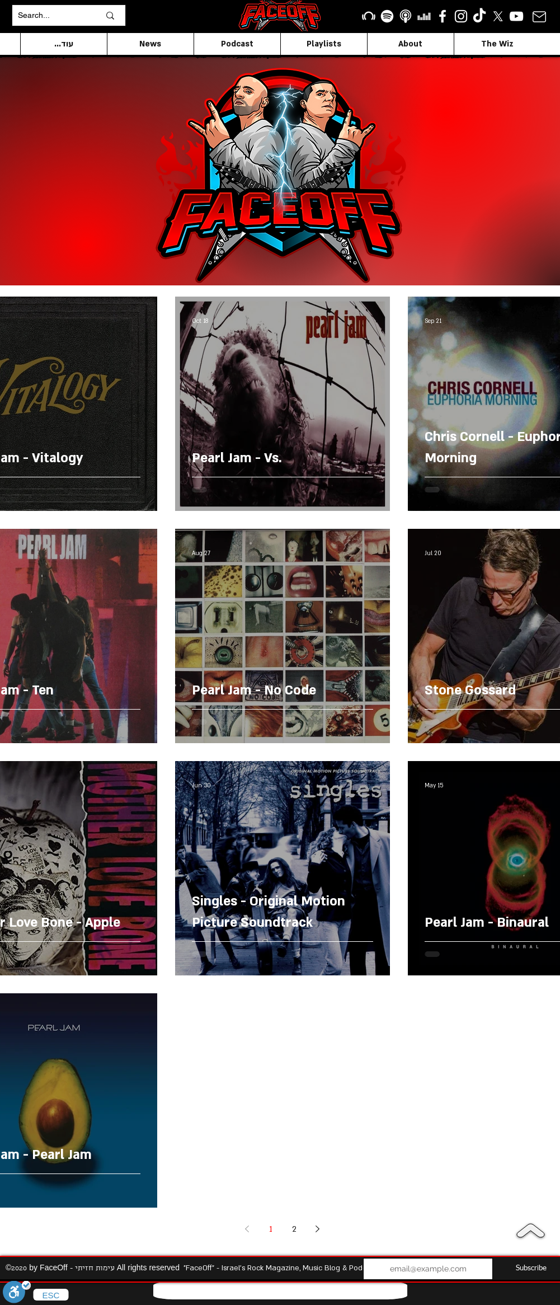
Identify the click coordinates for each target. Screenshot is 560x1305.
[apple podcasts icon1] (405, 16)
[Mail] (539, 16)
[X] (498, 16)
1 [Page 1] (270, 1229)
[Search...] (50, 15)
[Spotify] (387, 16)
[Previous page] (247, 1229)
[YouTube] (516, 16)
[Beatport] (368, 16)
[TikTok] (479, 16)
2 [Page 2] (294, 1229)
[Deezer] (424, 16)
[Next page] (318, 1229)
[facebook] (442, 16)
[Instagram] (461, 16)
